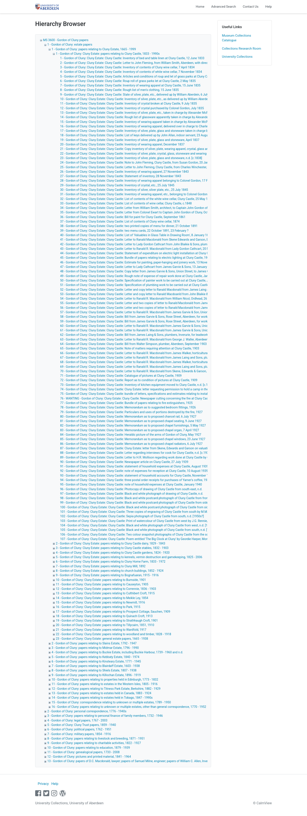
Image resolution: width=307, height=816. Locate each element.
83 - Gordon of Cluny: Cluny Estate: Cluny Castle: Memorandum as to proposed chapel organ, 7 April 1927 (129, 430)
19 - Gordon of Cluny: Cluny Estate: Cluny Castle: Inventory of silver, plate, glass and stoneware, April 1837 (129, 140)
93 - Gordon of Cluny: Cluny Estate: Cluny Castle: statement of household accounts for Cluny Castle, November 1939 (136, 475)
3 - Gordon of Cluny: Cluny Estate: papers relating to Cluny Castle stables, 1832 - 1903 (112, 548)
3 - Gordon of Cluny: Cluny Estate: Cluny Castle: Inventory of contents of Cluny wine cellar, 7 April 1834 (127, 67)
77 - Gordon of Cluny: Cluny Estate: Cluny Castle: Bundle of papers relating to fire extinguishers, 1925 (126, 403)
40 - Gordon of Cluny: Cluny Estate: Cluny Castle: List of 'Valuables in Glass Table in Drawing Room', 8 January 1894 (136, 235)
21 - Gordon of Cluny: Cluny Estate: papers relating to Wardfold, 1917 (101, 629)
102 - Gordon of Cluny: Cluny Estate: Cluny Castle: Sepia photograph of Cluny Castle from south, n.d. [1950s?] (132, 516)
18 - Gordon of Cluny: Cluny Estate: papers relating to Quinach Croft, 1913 (104, 616)
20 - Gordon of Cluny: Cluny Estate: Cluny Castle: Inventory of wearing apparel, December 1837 (122, 144)
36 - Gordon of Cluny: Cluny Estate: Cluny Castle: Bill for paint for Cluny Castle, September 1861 (122, 217)
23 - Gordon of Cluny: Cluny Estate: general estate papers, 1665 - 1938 (102, 638)
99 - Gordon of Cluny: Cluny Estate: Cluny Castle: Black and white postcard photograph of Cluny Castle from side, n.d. (137, 502)
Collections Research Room (241, 48)
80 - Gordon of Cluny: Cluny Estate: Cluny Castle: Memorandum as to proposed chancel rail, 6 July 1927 (128, 416)
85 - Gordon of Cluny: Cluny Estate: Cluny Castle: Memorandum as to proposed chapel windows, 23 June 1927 (132, 439)
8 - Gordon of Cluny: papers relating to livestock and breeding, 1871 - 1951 (96, 738)
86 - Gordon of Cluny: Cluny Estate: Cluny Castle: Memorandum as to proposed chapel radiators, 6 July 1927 (131, 443)
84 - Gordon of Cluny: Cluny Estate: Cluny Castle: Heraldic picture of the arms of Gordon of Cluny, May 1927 (130, 434)
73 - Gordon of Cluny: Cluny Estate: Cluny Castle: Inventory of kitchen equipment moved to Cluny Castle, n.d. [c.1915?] (137, 384)
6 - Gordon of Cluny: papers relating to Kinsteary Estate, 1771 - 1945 (96, 661)
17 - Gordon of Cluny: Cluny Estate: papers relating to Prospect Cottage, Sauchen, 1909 (113, 611)
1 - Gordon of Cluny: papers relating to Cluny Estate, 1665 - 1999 (94, 49)
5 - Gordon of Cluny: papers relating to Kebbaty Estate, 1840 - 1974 (95, 657)
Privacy (43, 784)
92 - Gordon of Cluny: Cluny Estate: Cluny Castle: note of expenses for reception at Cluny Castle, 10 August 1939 (134, 471)
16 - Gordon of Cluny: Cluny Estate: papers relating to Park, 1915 (98, 607)
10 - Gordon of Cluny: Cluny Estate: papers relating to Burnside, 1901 (101, 580)
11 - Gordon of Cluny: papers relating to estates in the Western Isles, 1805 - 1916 (105, 684)
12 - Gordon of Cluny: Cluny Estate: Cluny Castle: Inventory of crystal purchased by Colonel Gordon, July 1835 (132, 108)
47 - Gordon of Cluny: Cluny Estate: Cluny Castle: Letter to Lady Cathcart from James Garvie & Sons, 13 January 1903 (137, 267)
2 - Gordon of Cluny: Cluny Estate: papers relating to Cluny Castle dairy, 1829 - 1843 (110, 543)
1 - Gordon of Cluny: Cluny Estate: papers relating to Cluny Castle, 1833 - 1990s (108, 53)
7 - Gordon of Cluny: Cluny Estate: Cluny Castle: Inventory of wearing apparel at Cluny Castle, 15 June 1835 (130, 85)
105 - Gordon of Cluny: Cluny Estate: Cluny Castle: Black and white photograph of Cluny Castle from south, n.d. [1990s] (138, 530)
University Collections (237, 57)
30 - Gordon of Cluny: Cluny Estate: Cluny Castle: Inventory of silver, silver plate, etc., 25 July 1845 (124, 189)
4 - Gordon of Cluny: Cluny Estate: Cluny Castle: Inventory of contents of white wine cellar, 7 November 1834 (131, 71)
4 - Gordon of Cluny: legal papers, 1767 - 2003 (77, 720)
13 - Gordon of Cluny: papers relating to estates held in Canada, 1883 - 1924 (101, 693)
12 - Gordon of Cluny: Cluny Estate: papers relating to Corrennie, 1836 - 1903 (106, 588)
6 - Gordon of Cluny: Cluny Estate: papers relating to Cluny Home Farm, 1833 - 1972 (110, 561)
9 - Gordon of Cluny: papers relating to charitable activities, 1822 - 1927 (94, 743)
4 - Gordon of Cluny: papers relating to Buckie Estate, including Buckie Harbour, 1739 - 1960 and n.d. (117, 652)
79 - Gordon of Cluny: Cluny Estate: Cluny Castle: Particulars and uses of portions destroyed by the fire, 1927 (131, 412)
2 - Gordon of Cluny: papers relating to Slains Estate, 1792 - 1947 (94, 643)
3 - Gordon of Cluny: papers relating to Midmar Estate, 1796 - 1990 (95, 647)
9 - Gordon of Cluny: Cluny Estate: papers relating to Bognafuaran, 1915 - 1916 (107, 575)
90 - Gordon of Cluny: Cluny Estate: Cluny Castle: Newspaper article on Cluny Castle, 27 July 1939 (124, 462)
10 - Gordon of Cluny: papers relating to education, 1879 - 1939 (88, 747)
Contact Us (251, 7)
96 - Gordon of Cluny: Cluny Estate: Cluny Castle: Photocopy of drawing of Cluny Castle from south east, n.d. (131, 489)
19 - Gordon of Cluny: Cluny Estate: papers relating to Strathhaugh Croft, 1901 (107, 620)
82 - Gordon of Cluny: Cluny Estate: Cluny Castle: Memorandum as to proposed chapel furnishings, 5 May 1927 (133, 425)
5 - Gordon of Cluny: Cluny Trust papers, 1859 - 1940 (81, 725)
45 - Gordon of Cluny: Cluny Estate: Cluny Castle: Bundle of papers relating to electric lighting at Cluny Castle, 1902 (135, 257)
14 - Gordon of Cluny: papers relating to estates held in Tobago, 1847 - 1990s (102, 697)
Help (268, 7)
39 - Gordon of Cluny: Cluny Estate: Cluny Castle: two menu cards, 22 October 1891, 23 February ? (124, 230)
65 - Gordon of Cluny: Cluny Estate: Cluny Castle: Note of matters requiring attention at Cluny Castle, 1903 (129, 348)
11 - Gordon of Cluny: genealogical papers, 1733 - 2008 (83, 752)
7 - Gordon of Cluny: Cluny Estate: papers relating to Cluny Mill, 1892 (100, 566)
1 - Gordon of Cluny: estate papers (69, 44)
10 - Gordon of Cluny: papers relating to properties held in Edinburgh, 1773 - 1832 (105, 679)
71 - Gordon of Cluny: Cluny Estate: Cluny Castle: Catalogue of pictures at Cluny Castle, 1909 (121, 375)
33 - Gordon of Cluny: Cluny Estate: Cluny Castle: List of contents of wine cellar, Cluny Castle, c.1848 (126, 203)
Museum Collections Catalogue (236, 38)
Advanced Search (223, 7)
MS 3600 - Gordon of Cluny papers (65, 40)
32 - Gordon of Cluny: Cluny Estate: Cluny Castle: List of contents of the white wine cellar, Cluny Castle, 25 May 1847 (136, 199)
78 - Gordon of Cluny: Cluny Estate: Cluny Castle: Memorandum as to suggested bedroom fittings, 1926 (128, 407)
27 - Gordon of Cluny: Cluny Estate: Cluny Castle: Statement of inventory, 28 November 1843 (120, 176)
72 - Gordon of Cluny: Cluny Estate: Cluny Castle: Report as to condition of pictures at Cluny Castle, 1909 (128, 380)
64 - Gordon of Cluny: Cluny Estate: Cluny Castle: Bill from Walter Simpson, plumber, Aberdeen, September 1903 (133, 344)
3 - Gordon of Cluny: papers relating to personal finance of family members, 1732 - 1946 (105, 715)
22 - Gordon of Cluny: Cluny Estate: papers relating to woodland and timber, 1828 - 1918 (113, 634)
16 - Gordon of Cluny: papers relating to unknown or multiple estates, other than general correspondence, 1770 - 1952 (129, 706)
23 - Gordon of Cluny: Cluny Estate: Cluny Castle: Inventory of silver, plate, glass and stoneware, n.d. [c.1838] (131, 158)
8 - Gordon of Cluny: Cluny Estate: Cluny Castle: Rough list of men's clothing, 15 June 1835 (119, 90)
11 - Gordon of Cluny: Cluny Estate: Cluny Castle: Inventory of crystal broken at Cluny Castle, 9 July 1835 (128, 103)
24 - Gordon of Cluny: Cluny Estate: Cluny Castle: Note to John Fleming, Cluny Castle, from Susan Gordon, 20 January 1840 (141, 162)
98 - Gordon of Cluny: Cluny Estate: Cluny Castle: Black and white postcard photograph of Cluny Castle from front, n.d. (137, 498)
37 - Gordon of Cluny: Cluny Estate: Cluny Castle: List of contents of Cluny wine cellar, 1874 (120, 221)
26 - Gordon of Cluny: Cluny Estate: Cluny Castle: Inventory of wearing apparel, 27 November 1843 (124, 171)
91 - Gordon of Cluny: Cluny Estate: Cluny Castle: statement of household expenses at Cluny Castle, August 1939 (134, 466)
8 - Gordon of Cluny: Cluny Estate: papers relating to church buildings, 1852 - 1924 (110, 570)
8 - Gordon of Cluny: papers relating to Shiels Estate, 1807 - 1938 (94, 670)
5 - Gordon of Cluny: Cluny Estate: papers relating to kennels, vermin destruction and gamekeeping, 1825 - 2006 (129, 557)
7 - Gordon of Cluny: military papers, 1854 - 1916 (79, 734)
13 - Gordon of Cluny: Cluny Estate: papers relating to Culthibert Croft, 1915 (105, 593)
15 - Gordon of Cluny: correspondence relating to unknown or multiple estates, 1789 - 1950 (111, 702)
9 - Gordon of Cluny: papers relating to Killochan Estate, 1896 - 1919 (96, 675)
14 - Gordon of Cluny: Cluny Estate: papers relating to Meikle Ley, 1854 (102, 598)
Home (200, 7)
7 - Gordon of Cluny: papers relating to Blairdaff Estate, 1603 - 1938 (96, 666)
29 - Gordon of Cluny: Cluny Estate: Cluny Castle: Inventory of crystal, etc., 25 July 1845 (117, 185)
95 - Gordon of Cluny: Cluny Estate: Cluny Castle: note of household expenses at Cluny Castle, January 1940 (131, 484)
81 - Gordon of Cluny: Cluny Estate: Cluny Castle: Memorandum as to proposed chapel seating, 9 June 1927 (131, 421)
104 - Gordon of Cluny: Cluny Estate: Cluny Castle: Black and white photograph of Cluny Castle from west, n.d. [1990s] (137, 525)
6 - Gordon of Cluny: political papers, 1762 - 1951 (79, 729)
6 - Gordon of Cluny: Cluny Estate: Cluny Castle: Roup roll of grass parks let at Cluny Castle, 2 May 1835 (128, 81)
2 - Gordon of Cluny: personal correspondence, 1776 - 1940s (86, 711)
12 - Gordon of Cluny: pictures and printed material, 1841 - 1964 (89, 756)
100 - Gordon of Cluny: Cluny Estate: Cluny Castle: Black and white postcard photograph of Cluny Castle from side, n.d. (138, 507)
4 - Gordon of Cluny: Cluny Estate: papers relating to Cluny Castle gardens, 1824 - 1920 (112, 552)
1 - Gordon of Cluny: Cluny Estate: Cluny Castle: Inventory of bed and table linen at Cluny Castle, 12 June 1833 (132, 58)
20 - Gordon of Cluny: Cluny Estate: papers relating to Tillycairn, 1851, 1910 (105, 625)
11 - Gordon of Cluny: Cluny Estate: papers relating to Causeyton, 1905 (102, 584)
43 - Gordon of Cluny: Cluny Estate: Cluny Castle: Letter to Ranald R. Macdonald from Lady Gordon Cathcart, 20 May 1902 (140, 248)
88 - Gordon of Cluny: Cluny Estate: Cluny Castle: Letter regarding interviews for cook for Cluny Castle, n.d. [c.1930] (135, 452)
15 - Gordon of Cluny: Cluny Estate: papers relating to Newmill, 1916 (100, 602)
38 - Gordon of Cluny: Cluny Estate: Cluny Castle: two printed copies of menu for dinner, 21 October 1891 (128, 226)
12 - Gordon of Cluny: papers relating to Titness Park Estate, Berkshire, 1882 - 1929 (106, 688)
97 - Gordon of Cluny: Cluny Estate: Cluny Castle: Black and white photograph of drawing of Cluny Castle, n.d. (131, 493)
